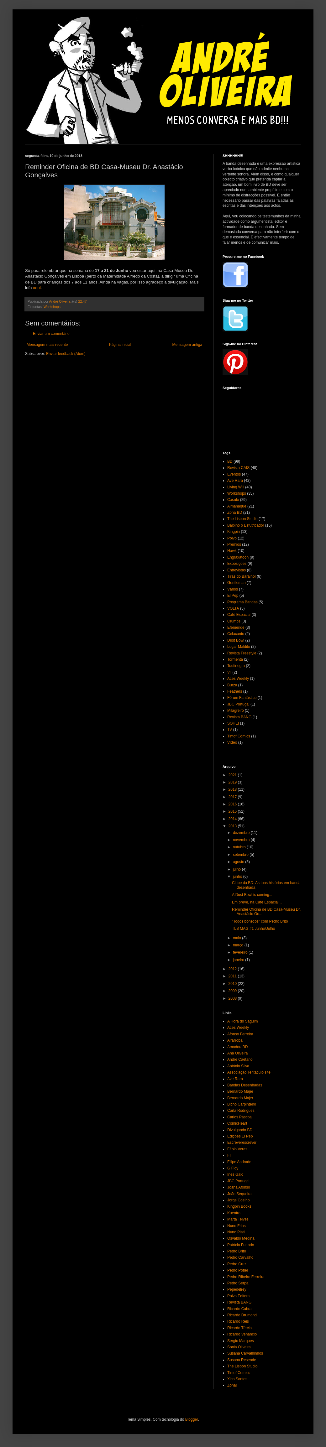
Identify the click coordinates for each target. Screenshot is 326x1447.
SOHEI (233, 723)
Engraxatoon (238, 557)
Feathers (234, 691)
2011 (233, 976)
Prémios (234, 544)
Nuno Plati (235, 1232)
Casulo (233, 499)
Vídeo (232, 742)
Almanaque (236, 506)
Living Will (235, 487)
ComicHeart (237, 1123)
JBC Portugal (238, 704)
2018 (233, 789)
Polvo (232, 538)
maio (237, 938)
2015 (233, 811)
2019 (233, 782)
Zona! (232, 1385)
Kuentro (233, 1213)
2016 (233, 804)
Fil (229, 1155)
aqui (37, 287)
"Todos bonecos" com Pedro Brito (260, 921)
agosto (239, 862)
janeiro (239, 960)
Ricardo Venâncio (242, 1334)
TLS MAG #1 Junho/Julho (253, 928)
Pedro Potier (237, 1270)
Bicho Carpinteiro (241, 1104)
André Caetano (240, 1059)
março (238, 945)
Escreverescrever (241, 1142)
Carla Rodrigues (241, 1110)
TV (229, 729)
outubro (240, 847)
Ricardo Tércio (239, 1328)
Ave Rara (235, 480)
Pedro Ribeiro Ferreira (246, 1277)
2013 (233, 826)
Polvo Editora (238, 1296)
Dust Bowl (235, 640)
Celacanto (235, 634)
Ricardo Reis (238, 1321)
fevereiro (241, 952)
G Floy (232, 1168)
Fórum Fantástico (241, 697)
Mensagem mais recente (47, 344)
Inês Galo (235, 1174)
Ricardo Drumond (242, 1315)
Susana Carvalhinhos (245, 1353)
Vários (232, 589)
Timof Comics (238, 736)
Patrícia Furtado (240, 1245)
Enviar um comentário (51, 333)
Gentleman (236, 582)
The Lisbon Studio (242, 519)
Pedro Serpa (237, 1283)
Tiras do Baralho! (241, 576)
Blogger (191, 1419)
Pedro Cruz (236, 1264)
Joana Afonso (238, 1187)
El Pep (232, 595)
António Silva (238, 1066)
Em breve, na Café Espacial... (257, 902)
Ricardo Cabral (239, 1309)
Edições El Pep (240, 1136)
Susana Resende (241, 1360)
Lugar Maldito (238, 646)
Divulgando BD (239, 1130)
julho (237, 869)
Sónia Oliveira (239, 1347)
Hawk (232, 551)
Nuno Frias (236, 1226)
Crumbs (233, 621)
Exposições (236, 563)
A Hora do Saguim (242, 1021)
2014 (233, 819)
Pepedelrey (236, 1289)
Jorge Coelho (238, 1200)
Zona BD (234, 512)
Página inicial (120, 344)
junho (238, 876)
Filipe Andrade (239, 1162)
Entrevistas (236, 570)
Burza (232, 685)
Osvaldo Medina (241, 1238)
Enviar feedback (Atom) (65, 353)
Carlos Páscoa (239, 1117)
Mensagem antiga (187, 344)
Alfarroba (235, 1040)
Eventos (234, 474)
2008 (233, 998)
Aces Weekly (238, 678)
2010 (233, 983)
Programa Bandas (242, 602)
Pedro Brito (236, 1251)
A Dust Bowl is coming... (252, 895)
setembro (241, 854)
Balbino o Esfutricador (245, 525)
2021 (233, 775)
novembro (242, 840)
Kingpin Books (239, 1206)
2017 (233, 797)
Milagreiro (235, 710)
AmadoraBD (237, 1047)
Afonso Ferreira (240, 1034)
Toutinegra (236, 666)
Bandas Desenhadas (244, 1085)
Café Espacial (238, 614)
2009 (233, 991)
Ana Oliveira (237, 1053)
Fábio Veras (237, 1149)
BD (230, 461)
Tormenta (235, 659)
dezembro (242, 832)
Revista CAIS (238, 468)
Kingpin (233, 531)
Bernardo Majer (240, 1091)
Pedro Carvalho (240, 1257)
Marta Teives (238, 1219)
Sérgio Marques (240, 1341)
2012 (233, 969)
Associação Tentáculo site (249, 1072)
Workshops (52, 307)
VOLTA (233, 608)
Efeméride (235, 627)
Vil (229, 672)
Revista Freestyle (241, 653)
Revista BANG (239, 717)
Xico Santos (237, 1379)
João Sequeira (239, 1194)
